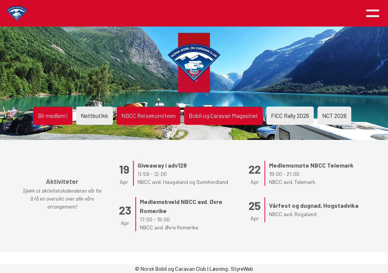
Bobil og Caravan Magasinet (223, 115)
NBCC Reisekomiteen (148, 115)
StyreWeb (242, 268)
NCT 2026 (334, 115)
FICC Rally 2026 (290, 115)
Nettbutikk (94, 115)
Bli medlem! (53, 115)
